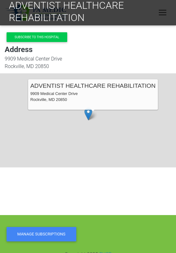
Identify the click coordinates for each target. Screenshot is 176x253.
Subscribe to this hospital (37, 37)
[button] (88, 114)
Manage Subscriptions (41, 234)
